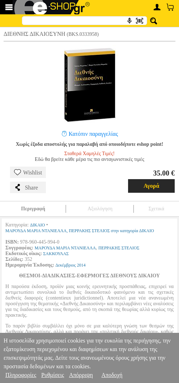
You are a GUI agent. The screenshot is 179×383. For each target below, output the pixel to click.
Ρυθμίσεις (52, 375)
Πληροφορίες (20, 375)
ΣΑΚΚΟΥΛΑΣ (56, 253)
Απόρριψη (81, 375)
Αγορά (151, 186)
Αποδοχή (112, 375)
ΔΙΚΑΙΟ (37, 225)
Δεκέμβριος (66, 265)
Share (26, 187)
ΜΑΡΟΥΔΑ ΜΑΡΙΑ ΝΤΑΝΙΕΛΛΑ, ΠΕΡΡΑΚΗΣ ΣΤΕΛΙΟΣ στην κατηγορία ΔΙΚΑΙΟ (79, 230)
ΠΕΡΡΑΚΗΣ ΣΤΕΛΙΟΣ (118, 247)
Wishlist (28, 172)
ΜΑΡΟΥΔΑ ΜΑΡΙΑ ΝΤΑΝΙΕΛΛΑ (65, 247)
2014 (81, 265)
